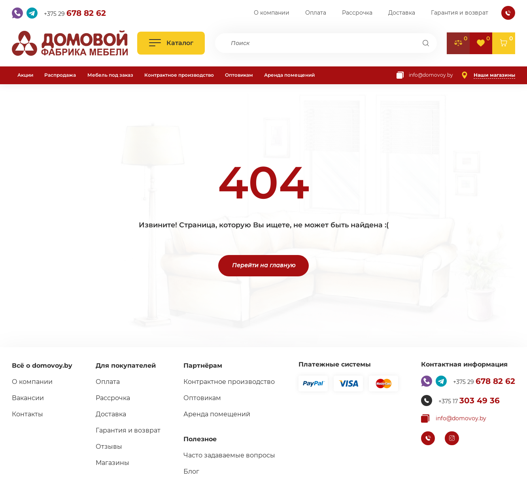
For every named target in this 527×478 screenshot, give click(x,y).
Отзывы (109, 446)
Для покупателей (126, 365)
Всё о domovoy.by (42, 365)
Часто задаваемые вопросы (229, 455)
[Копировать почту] (425, 75)
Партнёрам (202, 365)
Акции (25, 75)
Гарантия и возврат (459, 12)
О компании (271, 12)
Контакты (27, 414)
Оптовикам (239, 75)
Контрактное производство (179, 75)
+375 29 (75, 13)
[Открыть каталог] (171, 43)
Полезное (200, 439)
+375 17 (469, 400)
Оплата (315, 12)
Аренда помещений (289, 75)
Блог (191, 471)
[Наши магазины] (488, 75)
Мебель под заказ (110, 75)
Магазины (112, 463)
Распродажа (60, 75)
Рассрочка (357, 12)
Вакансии (28, 398)
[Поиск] (426, 43)
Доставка (401, 12)
